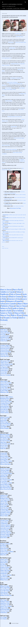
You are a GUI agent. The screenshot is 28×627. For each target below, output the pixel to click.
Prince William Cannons (6, 461)
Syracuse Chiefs (4, 353)
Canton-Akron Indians (5, 383)
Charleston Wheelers (5, 526)
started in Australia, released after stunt (14, 217)
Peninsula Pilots (4, 459)
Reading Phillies (4, 390)
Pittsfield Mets (3, 573)
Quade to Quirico (18, 308)
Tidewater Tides (4, 354)
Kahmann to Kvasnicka (14, 301)
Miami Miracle (3, 476)
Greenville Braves (4, 404)
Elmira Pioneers (4, 562)
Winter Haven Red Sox (5, 489)
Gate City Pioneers (4, 589)
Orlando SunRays (4, 412)
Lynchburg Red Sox (5, 458)
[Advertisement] (14, 266)
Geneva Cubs (3, 565)
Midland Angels (4, 422)
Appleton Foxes (4, 495)
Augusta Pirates (4, 522)
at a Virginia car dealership (15, 78)
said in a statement (5, 145)
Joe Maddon (21, 159)
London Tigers (3, 387)
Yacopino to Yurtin (10, 317)
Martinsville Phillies (5, 609)
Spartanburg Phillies (5, 536)
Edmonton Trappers (5, 365)
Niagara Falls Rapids (5, 570)
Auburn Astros (4, 559)
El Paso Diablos (3, 419)
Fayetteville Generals (5, 528)
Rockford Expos (4, 509)
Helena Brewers (4, 592)
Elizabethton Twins (4, 603)
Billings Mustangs (4, 586)
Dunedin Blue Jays (4, 472)
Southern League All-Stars (6, 397)
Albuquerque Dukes (5, 361)
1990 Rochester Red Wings (15, 208)
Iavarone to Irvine (14, 299)
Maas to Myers (23, 303)
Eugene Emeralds (4, 548)
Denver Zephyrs (4, 331)
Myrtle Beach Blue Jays (5, 533)
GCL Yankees (3, 619)
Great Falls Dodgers (5, 590)
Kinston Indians (4, 456)
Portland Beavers (4, 370)
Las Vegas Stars (3, 367)
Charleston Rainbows (5, 525)
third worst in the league (19, 138)
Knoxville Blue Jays (4, 408)
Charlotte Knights (4, 400)
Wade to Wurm (16, 315)
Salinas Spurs (3, 442)
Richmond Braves (4, 350)
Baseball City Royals (5, 469)
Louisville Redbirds (4, 336)
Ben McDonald (18, 33)
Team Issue (6, 248)
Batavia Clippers (4, 561)
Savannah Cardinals (5, 534)
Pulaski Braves (3, 612)
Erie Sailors (2, 564)
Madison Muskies (4, 504)
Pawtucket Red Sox (5, 348)
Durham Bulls (3, 453)
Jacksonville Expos (4, 406)
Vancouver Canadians (5, 375)
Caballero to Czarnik (7, 292)
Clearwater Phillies (4, 470)
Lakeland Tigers (4, 475)
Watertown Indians (4, 578)
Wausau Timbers (4, 515)
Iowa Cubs (2, 334)
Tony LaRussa (8, 88)
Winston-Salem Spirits (5, 464)
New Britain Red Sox (5, 389)
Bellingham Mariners (5, 544)
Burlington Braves (4, 498)
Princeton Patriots (4, 611)
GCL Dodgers (3, 617)
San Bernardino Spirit (5, 444)
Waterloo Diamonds (5, 514)
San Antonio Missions (5, 423)
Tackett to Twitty (6, 313)
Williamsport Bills (4, 392)
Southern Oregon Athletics (6, 551)
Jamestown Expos (4, 569)
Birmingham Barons (5, 398)
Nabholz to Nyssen (7, 306)
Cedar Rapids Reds (5, 500)
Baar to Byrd (17, 289)
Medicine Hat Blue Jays (5, 595)
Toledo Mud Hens (4, 356)
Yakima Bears (3, 554)
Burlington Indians (4, 601)
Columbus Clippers (5, 345)
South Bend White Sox (5, 511)
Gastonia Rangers (4, 529)
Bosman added (12, 47)
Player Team (16, 8)
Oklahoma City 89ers (5, 339)
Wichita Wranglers (4, 428)
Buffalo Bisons (3, 329)
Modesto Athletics (4, 436)
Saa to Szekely (18, 310)
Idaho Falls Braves (4, 594)
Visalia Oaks (3, 448)
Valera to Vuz (4, 315)
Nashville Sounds (4, 337)
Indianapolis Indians (5, 333)
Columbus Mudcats (5, 403)
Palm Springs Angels (5, 437)
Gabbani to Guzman (14, 296)
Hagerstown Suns (4, 384)
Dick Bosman (10, 42)
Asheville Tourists (4, 520)
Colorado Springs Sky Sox (6, 364)
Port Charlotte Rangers (6, 479)
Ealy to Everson (15, 294)
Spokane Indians (4, 553)
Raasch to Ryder (6, 310)
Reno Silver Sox (4, 439)
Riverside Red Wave (5, 440)
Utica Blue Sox (3, 576)
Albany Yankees (4, 381)
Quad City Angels (4, 508)
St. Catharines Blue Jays (5, 575)
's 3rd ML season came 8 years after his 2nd (14, 214)
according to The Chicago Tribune (9, 89)
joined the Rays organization (11, 149)
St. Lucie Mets (3, 481)
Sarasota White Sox (4, 484)
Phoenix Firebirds (4, 369)
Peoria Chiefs (3, 506)
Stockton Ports (3, 447)
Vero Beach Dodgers (5, 486)
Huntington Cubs (4, 604)
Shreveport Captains (5, 425)
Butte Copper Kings (5, 587)
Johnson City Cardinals (5, 606)
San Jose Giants (4, 445)
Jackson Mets (3, 420)
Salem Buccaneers (4, 462)
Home (3, 8)
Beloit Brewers (3, 497)
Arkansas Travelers (4, 417)
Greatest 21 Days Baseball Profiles (12, 4)
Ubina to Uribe (19, 313)
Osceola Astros (3, 478)
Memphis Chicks (4, 411)
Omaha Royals (3, 340)
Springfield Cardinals (5, 512)
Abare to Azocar (5, 289)
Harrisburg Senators (5, 386)
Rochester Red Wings (5, 351)
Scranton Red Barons (5, 347)
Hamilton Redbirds (5, 567)
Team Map (22, 8)
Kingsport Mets (4, 608)
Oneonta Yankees (4, 572)
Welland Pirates (4, 579)
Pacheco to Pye (5, 308)
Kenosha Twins (4, 503)
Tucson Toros (3, 373)
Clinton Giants (3, 501)
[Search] (25, 2)
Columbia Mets (4, 523)
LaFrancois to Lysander (8, 303)
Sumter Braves (3, 537)
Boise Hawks (3, 547)
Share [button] (3, 246)
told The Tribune (8, 100)
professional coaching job (12, 82)
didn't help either (19, 36)
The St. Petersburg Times (20, 42)
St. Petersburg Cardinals (6, 483)
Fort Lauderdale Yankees (6, 473)
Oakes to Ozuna (21, 306)
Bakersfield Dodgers (5, 434)
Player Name (8, 8)
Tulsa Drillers (3, 426)
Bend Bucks (3, 545)
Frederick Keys (3, 454)
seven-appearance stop (6, 58)
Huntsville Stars (4, 409)
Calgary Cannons (4, 362)
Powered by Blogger (14, 623)
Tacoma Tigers (3, 372)
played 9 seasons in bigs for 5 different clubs (14, 229)
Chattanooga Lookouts (5, 401)
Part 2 (9, 201)
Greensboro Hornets (5, 531)
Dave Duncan (21, 88)
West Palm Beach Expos (5, 487)
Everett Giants (3, 550)
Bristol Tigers (3, 600)
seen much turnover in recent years (14, 116)
